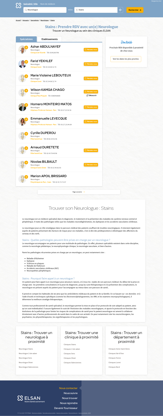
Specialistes (35, 20)
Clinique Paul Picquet (39, 96)
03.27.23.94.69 (66, 124)
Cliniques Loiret (115, 362)
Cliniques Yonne (115, 358)
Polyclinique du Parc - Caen (41, 182)
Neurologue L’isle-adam (28, 353)
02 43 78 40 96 (52, 153)
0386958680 (55, 96)
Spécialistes (26, 39)
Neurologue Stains (26, 349)
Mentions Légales (37, 413)
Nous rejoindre (69, 403)
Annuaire (26, 20)
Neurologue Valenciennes (28, 367)
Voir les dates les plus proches (126, 59)
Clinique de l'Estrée (38, 52)
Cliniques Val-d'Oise (116, 353)
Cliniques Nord (114, 367)
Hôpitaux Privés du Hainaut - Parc (43, 110)
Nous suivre (71, 393)
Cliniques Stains (70, 344)
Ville (76, 10)
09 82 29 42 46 (52, 139)
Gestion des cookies (62, 413)
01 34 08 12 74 (51, 67)
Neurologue (45, 20)
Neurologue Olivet (26, 362)
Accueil (18, 20)
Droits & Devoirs (73, 413)
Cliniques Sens (69, 353)
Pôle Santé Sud (36, 139)
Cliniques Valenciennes (72, 363)
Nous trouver (70, 398)
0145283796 (54, 53)
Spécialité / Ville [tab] (30, 4)
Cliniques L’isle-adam (72, 349)
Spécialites (25, 10)
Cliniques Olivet (70, 358)
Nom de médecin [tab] (47, 4)
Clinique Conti (36, 67)
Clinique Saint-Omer (38, 167)
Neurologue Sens (25, 358)
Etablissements (50, 39)
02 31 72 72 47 (61, 182)
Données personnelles (49, 413)
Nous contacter (68, 388)
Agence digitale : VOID (84, 413)
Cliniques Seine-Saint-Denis (119, 349)
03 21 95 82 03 (56, 168)
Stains (52, 20)
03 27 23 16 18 (66, 110)
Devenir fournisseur (66, 408)
